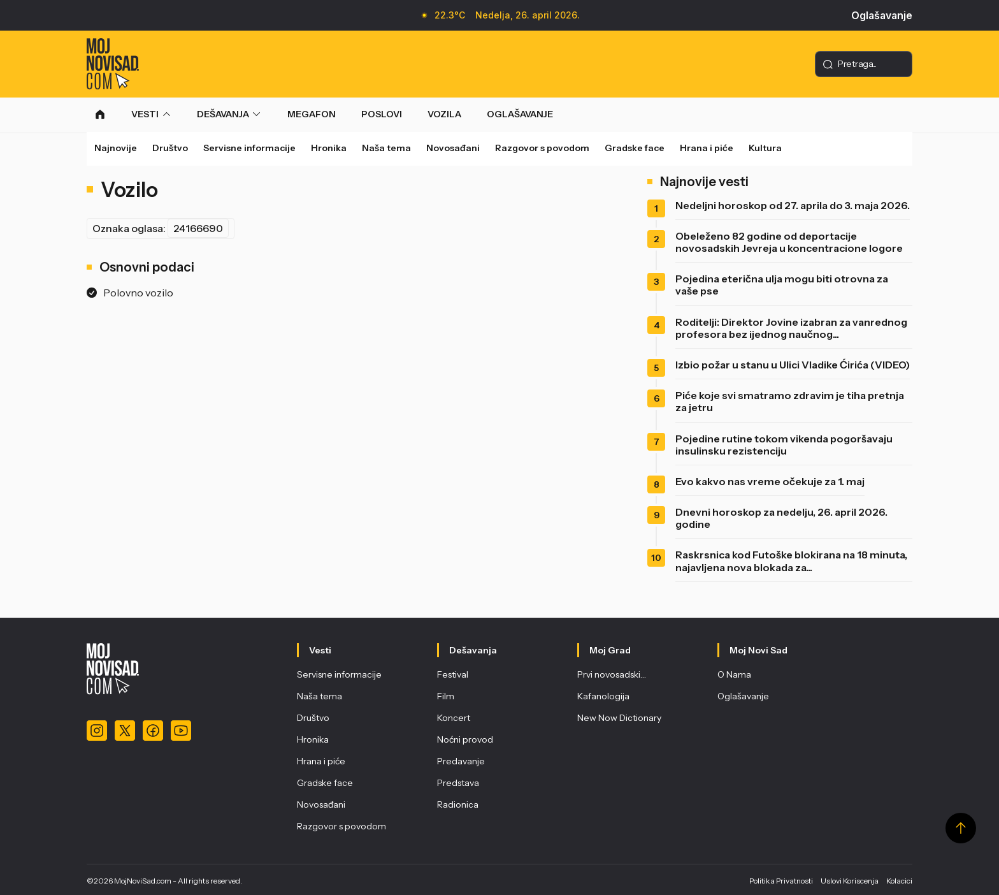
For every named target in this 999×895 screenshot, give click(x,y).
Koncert (453, 718)
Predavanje (461, 761)
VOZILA (444, 114)
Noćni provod (465, 739)
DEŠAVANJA (223, 114)
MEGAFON (311, 114)
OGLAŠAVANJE (520, 114)
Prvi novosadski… (611, 674)
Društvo (170, 148)
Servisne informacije (249, 148)
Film (445, 696)
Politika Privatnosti (781, 880)
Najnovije (115, 148)
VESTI (145, 114)
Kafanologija (603, 696)
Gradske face (635, 148)
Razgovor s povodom (542, 148)
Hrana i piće (706, 148)
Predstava (458, 783)
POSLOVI (381, 114)
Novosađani (453, 148)
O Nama (734, 674)
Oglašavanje (881, 15)
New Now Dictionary (619, 718)
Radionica (457, 804)
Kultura (765, 148)
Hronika (329, 148)
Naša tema (386, 148)
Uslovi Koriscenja (850, 880)
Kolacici (899, 880)
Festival (452, 674)
